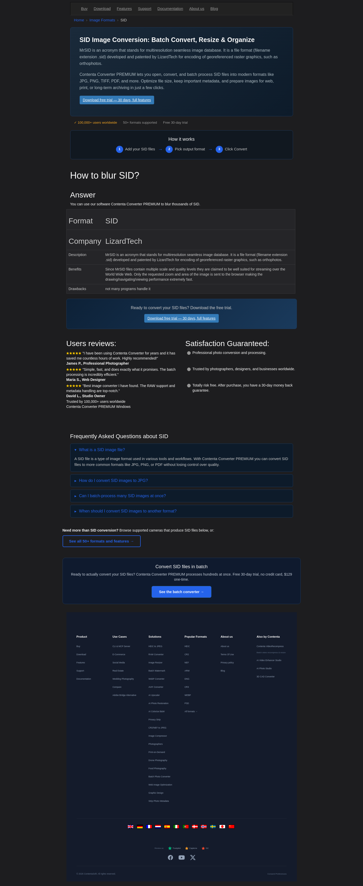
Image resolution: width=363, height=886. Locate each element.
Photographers (156, 744)
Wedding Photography (123, 679)
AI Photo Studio (264, 668)
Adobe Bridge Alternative (124, 695)
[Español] (168, 828)
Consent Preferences (276, 874)
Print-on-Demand (157, 752)
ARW (187, 670)
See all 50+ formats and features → (101, 541)
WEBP (187, 695)
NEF (186, 662)
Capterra (191, 848)
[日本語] (223, 828)
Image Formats (102, 20)
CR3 (186, 687)
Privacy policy (227, 662)
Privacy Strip (155, 719)
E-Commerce (118, 654)
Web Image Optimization (160, 784)
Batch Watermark (157, 670)
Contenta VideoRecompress (270, 646)
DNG (186, 679)
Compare (116, 687)
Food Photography (157, 768)
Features (124, 8)
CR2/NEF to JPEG (157, 727)
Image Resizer (156, 662)
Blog (214, 8)
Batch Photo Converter (159, 776)
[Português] (186, 828)
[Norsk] (204, 828)
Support (144, 8)
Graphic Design (156, 793)
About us (196, 8)
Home (79, 20)
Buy (84, 8)
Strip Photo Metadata (159, 801)
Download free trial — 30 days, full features (117, 100)
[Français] (149, 828)
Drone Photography (158, 760)
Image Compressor (158, 736)
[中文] (232, 828)
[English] (131, 828)
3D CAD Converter (266, 676)
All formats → (190, 711)
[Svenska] (213, 828)
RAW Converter (156, 654)
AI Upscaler (154, 695)
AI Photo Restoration (158, 703)
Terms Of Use (227, 654)
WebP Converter (157, 679)
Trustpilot (174, 848)
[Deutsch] (140, 828)
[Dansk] (195, 828)
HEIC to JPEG (155, 646)
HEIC (187, 646)
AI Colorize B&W (157, 711)
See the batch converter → (181, 592)
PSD (186, 703)
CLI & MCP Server (121, 646)
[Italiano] (177, 828)
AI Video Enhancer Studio (269, 660)
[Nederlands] (159, 828)
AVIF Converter (156, 687)
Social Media (118, 662)
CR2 (186, 654)
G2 (205, 848)
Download (102, 8)
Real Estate (118, 670)
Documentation (170, 8)
